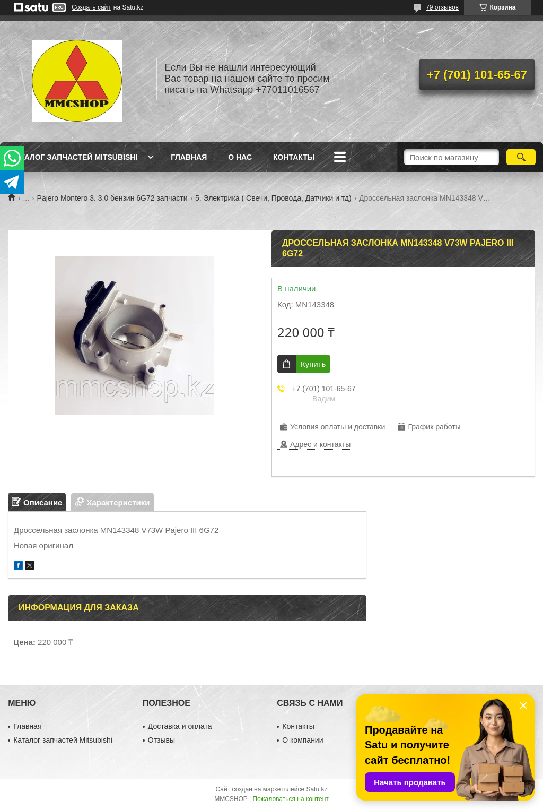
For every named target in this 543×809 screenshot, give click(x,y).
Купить (313, 363)
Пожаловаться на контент (290, 799)
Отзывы (161, 740)
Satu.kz (316, 789)
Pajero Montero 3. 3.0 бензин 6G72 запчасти (112, 198)
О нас (240, 157)
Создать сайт (91, 7)
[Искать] (521, 157)
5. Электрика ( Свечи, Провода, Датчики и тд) (273, 198)
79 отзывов (442, 7)
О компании (302, 740)
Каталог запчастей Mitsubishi (74, 157)
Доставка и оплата (180, 726)
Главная (189, 157)
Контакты (293, 157)
